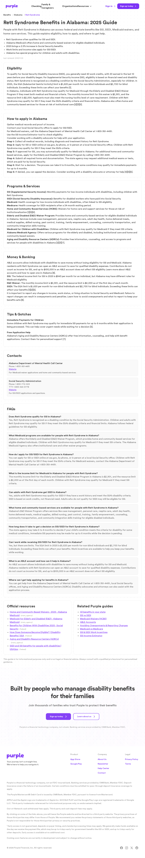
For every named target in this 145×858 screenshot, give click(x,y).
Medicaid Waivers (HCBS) (93, 619)
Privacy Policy (131, 761)
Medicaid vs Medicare (91, 629)
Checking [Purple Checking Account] (36, 6)
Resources (84, 6)
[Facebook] (121, 849)
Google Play (76, 766)
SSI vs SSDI (85, 615)
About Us (102, 761)
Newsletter (103, 766)
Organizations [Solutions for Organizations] (69, 6)
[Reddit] (136, 849)
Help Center (103, 770)
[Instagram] (126, 849)
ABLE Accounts (88, 622)
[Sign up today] (128, 6)
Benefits (7, 15)
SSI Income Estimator (91, 636)
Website (12, 369)
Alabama (18, 15)
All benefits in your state (92, 612)
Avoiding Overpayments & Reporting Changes (104, 625)
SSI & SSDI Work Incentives (93, 632)
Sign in (110, 6)
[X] (131, 849)
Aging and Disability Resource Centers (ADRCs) (34, 639)
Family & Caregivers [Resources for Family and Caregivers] (47, 6)
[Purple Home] (12, 6)
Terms (128, 766)
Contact (102, 775)
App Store (75, 761)
